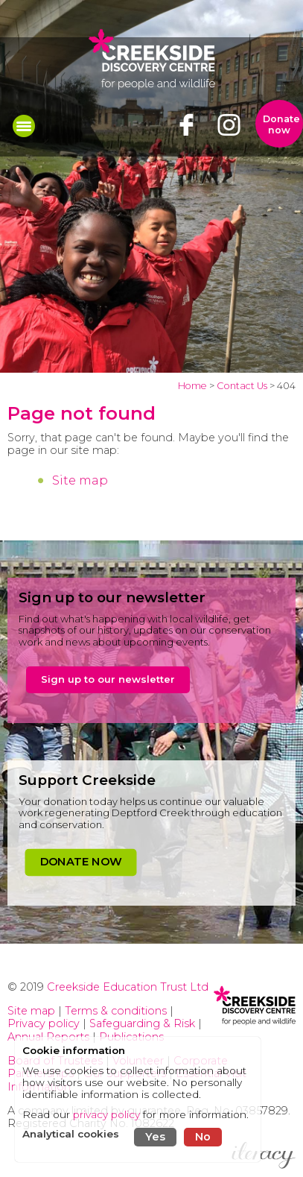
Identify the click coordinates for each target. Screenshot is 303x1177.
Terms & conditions (116, 1010)
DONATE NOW (80, 861)
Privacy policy (43, 1023)
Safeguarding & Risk (142, 1023)
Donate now (281, 124)
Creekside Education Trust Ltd (127, 987)
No (203, 1136)
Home (192, 385)
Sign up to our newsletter (108, 679)
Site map (80, 480)
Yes (155, 1136)
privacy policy (106, 1114)
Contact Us (242, 385)
